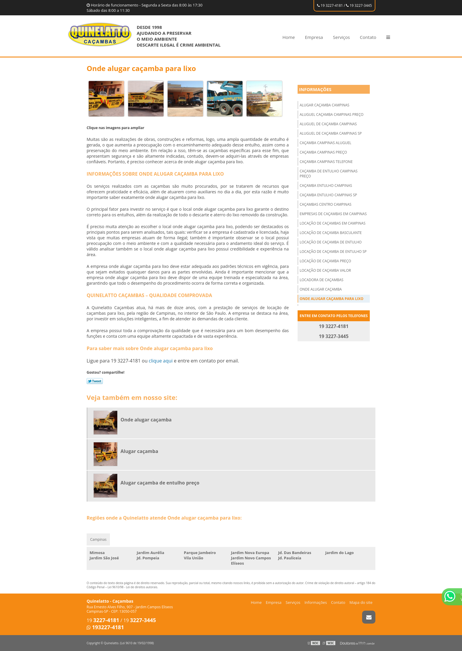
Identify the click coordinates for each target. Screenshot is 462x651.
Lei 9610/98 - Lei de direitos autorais (132, 587)
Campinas (98, 539)
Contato (368, 37)
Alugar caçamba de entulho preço (160, 482)
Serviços (341, 37)
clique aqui (161, 360)
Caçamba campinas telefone (326, 161)
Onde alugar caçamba (321, 289)
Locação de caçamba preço (325, 260)
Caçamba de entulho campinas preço (328, 174)
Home (288, 37)
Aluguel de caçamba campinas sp (331, 133)
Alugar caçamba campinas (324, 105)
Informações (315, 89)
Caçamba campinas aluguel (325, 142)
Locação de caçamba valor (325, 270)
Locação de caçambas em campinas (332, 223)
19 (103, 620)
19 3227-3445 (359, 5)
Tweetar (95, 381)
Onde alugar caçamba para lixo (331, 298)
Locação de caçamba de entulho (331, 242)
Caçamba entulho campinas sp (328, 194)
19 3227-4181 (330, 5)
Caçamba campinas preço (323, 152)
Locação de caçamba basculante (331, 232)
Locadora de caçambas (321, 279)
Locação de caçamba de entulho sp (333, 251)
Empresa (314, 37)
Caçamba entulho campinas (326, 185)
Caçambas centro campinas (326, 204)
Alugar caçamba (139, 451)
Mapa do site (360, 602)
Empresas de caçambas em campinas (333, 213)
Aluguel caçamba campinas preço (332, 114)
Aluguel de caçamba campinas (328, 123)
